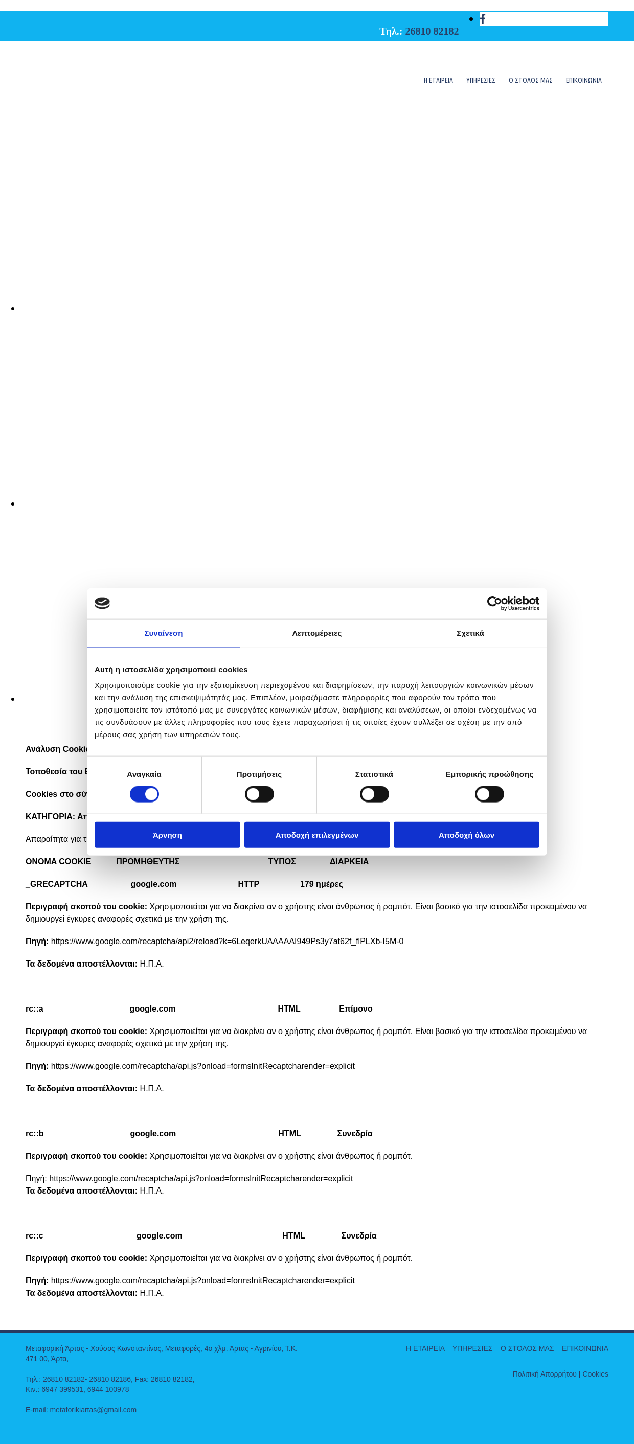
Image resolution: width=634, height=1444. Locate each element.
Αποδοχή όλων (466, 835)
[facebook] (483, 19)
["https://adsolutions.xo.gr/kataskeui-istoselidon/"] (34, 1428)
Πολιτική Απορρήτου (545, 1374)
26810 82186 (110, 1379)
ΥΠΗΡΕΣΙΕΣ (480, 80)
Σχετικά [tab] (470, 632)
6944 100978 (108, 1389)
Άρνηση (167, 835)
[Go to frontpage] (102, 100)
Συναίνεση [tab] (163, 632)
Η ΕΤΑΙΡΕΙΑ (438, 80)
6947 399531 (62, 1389)
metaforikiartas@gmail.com (93, 1410)
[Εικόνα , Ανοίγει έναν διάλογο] (327, 308)
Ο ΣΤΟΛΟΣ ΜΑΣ (531, 80)
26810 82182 (432, 31)
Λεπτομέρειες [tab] (317, 632)
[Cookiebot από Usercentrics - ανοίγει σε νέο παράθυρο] (494, 603)
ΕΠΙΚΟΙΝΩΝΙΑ (584, 80)
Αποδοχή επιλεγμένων (317, 835)
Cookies (595, 1374)
